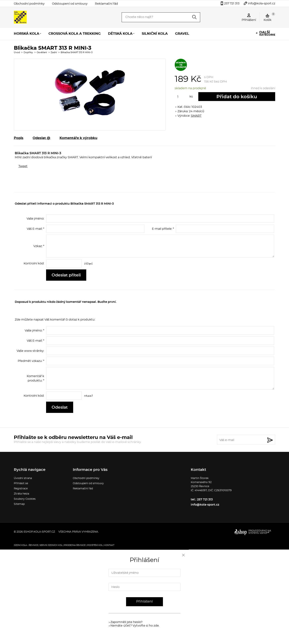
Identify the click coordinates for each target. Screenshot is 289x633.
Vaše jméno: (35, 218)
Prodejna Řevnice (75, 545)
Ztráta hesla (21, 493)
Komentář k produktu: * (35, 378)
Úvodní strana (23, 478)
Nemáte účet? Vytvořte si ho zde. (134, 625)
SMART (196, 115)
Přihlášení (144, 601)
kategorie (267, 33)
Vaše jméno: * (34, 330)
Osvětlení (42, 52)
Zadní (54, 52)
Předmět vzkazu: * (31, 361)
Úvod (17, 52)
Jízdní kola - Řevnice (26, 545)
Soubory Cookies (25, 499)
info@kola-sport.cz (261, 3)
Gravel (182, 33)
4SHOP (264, 533)
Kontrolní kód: (34, 263)
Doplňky (28, 52)
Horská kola (26, 33)
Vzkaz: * (38, 246)
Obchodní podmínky (29, 3)
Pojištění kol (95, 545)
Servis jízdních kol (51, 545)
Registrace (21, 488)
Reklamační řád (106, 3)
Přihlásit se (21, 483)
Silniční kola (155, 33)
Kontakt (109, 545)
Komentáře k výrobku (78, 138)
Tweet (22, 166)
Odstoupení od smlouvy (70, 3)
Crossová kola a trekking (74, 33)
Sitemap (19, 504)
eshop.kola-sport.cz (39, 532)
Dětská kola (120, 33)
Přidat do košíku (236, 96)
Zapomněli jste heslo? (126, 622)
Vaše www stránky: (30, 350)
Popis (18, 138)
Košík (269, 16)
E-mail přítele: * (163, 228)
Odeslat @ (41, 138)
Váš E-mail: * (35, 228)
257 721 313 (231, 3)
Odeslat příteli (66, 275)
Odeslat (60, 407)
